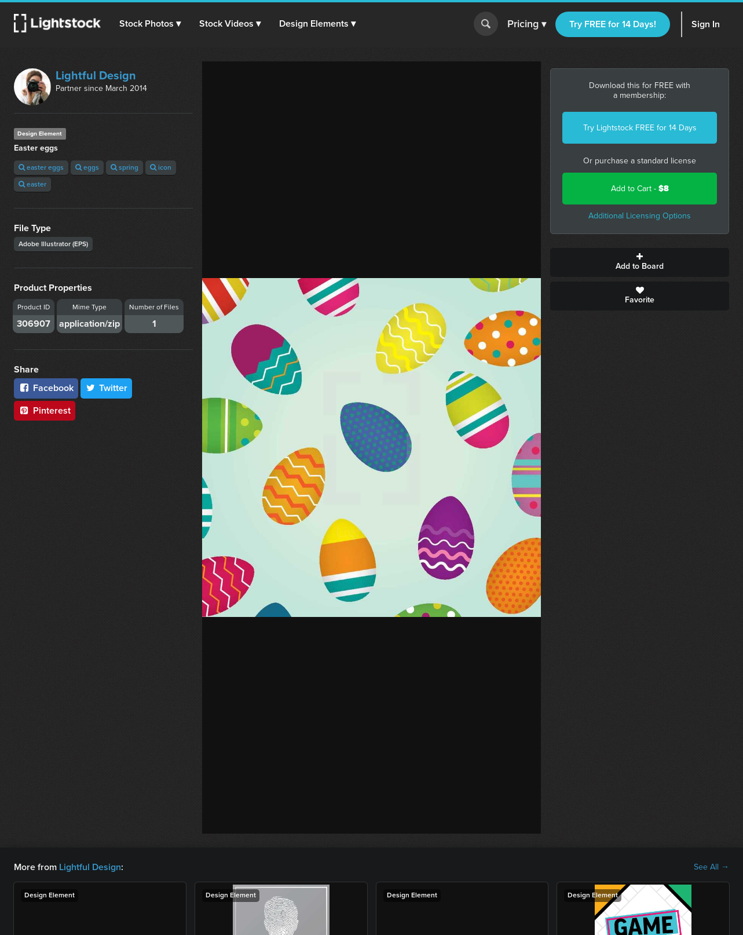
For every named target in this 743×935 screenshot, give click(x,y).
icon (160, 167)
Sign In (705, 24)
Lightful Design (96, 75)
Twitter (106, 388)
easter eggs (41, 167)
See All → (711, 867)
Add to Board (639, 262)
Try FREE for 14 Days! (612, 24)
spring (124, 167)
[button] (150, 23)
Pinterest (45, 410)
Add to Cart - (640, 188)
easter (32, 184)
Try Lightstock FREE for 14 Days (640, 128)
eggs (87, 167)
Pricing (526, 24)
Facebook (46, 388)
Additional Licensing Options (639, 216)
